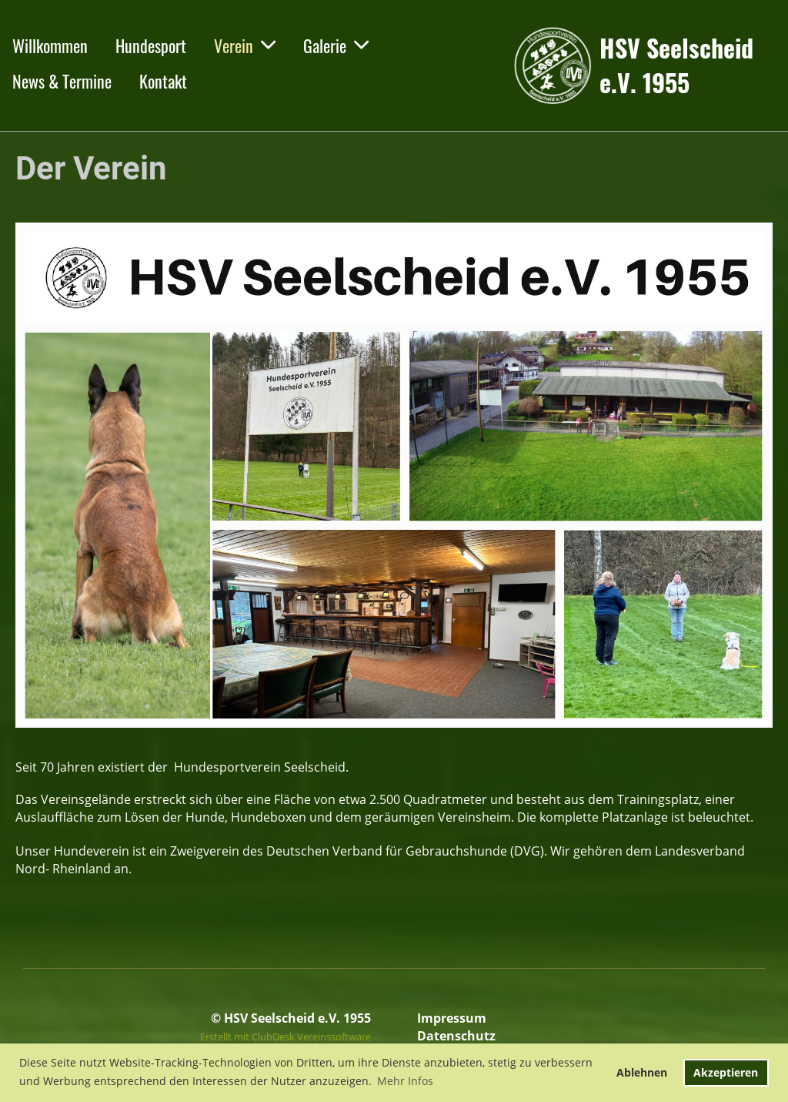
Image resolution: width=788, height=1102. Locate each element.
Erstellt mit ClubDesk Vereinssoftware (285, 1036)
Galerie (336, 45)
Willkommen (50, 45)
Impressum (451, 1018)
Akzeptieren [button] (725, 1072)
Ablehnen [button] (641, 1072)
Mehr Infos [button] (405, 1081)
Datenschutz (456, 1035)
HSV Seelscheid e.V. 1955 (676, 65)
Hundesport (150, 45)
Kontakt (163, 81)
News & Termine (62, 81)
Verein (244, 45)
